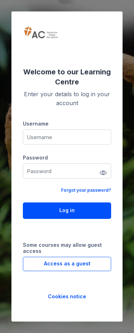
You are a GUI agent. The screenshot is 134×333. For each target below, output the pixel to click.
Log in (67, 210)
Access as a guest (67, 263)
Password (35, 158)
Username (36, 124)
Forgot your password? (86, 190)
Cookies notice (67, 296)
